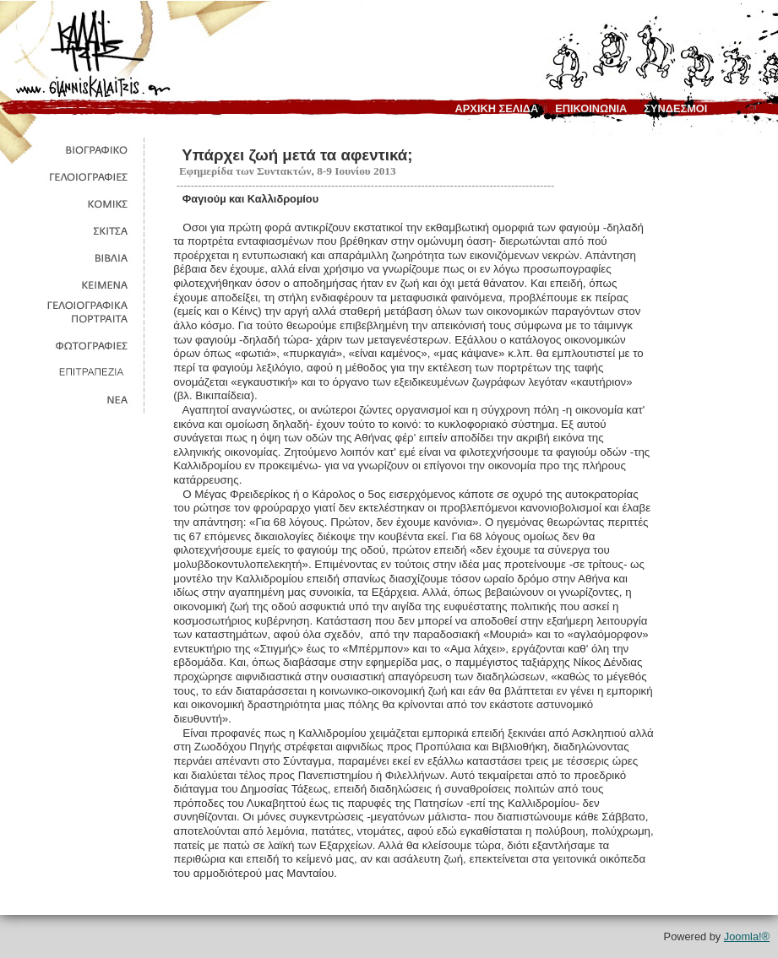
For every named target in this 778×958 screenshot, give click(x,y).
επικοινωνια (591, 108)
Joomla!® (747, 936)
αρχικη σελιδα (497, 108)
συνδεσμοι (675, 108)
